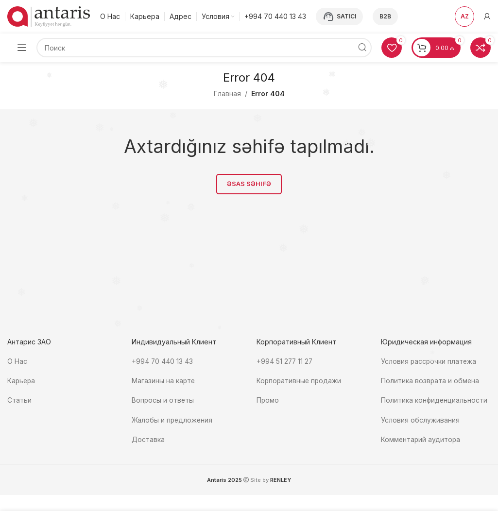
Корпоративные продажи (300, 381)
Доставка (148, 439)
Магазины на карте (164, 381)
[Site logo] (48, 16)
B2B (385, 16)
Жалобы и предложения (173, 419)
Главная (227, 94)
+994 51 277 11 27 (285, 362)
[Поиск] (204, 48)
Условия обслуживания (421, 419)
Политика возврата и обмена (430, 381)
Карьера (21, 381)
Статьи (19, 400)
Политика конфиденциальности (434, 400)
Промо (268, 400)
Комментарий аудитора (421, 439)
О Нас (17, 362)
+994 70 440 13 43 (162, 362)
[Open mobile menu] (22, 48)
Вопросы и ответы (163, 400)
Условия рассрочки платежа (429, 362)
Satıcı (339, 17)
